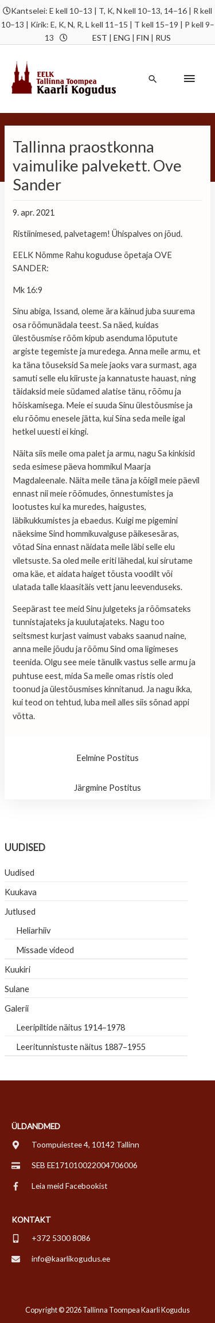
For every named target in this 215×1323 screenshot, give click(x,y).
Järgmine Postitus (107, 788)
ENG (122, 37)
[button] (152, 78)
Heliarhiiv (33, 930)
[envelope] (60, 1258)
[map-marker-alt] (75, 1144)
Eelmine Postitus (107, 758)
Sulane (17, 989)
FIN (142, 37)
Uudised (19, 872)
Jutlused (20, 911)
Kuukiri (17, 969)
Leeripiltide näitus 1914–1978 (70, 1027)
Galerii (17, 1008)
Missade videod (45, 950)
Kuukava (21, 892)
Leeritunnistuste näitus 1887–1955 (81, 1047)
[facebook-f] (59, 1186)
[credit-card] (74, 1165)
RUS (163, 37)
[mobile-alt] (51, 1238)
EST (99, 37)
